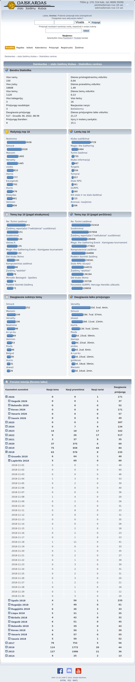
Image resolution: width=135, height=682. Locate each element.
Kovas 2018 (18, 630)
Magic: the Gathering (82, 145)
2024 (11, 426)
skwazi (10, 367)
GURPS (74, 188)
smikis (74, 346)
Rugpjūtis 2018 (20, 609)
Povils (9, 346)
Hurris (9, 188)
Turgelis (75, 166)
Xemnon (10, 202)
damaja (75, 339)
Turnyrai (75, 174)
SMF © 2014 (67, 677)
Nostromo (11, 138)
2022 (11, 435)
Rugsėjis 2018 (19, 604)
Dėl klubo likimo (15, 256)
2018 (11, 452)
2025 (11, 422)
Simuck (10, 145)
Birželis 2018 (19, 617)
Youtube (77, 38)
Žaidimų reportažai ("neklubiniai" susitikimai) (31, 228)
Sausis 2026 (18, 418)
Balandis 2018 (20, 626)
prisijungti (70, 16)
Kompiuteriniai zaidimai (19, 263)
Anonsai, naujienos (81, 202)
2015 (11, 651)
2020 (11, 443)
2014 (11, 656)
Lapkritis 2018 (20, 460)
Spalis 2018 (18, 600)
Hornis (9, 174)
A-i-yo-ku (11, 332)
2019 (11, 448)
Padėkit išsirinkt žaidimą (19, 284)
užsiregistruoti (85, 16)
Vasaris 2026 (19, 414)
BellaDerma (77, 109)
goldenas (76, 360)
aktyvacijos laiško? (75, 18)
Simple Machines (79, 677)
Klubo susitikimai (80, 138)
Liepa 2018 (18, 613)
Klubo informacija (80, 159)
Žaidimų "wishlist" (16, 270)
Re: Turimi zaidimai (16, 221)
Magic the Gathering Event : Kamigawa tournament (34, 249)
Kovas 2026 (18, 409)
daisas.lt (10, 242)
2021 (11, 439)
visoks (9, 166)
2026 (11, 397)
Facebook (67, 38)
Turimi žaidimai (79, 152)
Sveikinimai (12, 235)
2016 (11, 647)
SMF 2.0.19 (56, 677)
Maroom (10, 152)
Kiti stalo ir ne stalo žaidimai (86, 195)
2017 (11, 643)
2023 (11, 431)
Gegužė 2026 (19, 401)
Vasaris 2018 (19, 634)
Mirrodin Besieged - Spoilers (21, 277)
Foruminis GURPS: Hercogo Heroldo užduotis (95, 284)
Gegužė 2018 (19, 622)
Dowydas (11, 195)
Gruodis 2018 (19, 456)
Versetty (10, 159)
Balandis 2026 (20, 405)
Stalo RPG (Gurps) (81, 263)
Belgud (10, 353)
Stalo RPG (76, 181)
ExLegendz (12, 181)
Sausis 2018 (18, 639)
